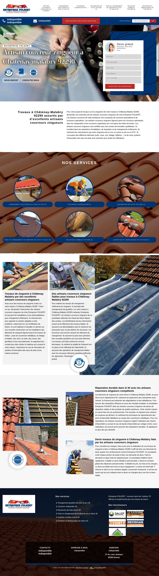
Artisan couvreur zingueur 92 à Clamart (46, 8)
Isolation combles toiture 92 (131, 7)
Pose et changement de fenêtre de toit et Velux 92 (114, 7)
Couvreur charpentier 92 (81, 6)
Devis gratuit (11, 80)
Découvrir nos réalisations (81, 21)
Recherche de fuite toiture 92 (96, 7)
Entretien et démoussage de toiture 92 (147, 7)
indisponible (14, 19)
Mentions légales (82, 567)
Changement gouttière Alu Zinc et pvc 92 (63, 7)
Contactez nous (30, 80)
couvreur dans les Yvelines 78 (139, 496)
